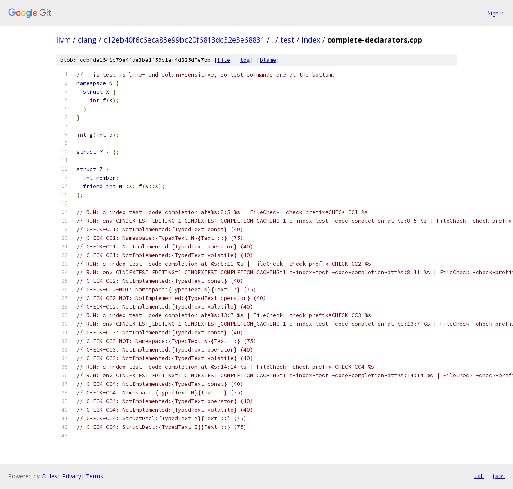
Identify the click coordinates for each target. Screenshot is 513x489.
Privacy (71, 476)
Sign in (496, 13)
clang (87, 40)
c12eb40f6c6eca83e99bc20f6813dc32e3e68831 (184, 40)
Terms (94, 476)
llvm (63, 40)
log (245, 59)
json (498, 476)
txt (479, 476)
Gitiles (49, 476)
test (287, 40)
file (223, 59)
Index (311, 40)
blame (268, 59)
